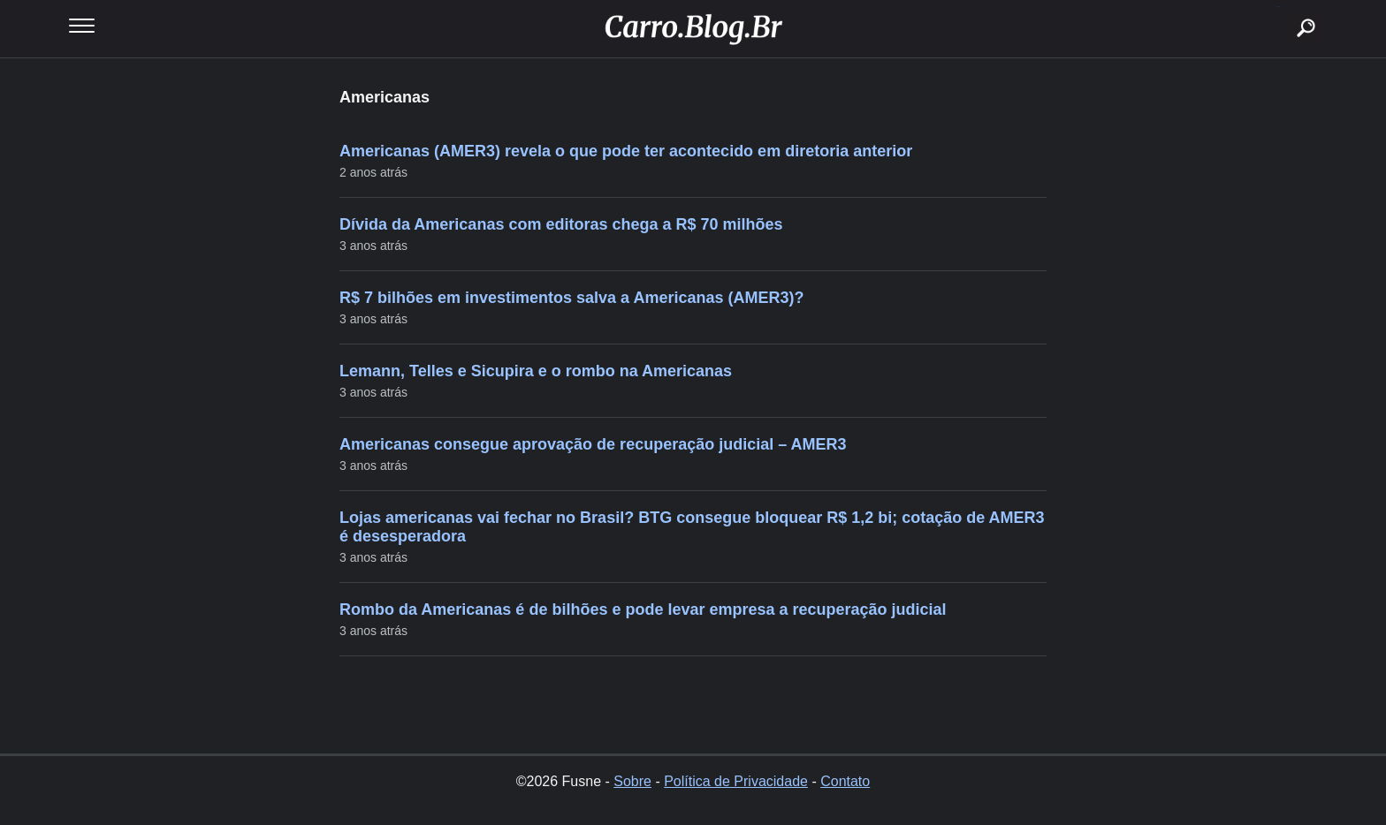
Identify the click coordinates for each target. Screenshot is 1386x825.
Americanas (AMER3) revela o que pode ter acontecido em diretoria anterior (625, 151)
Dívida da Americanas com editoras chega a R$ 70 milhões (561, 224)
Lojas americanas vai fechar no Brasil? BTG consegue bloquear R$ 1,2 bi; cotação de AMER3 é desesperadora (692, 527)
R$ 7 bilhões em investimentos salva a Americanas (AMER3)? (571, 298)
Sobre (632, 781)
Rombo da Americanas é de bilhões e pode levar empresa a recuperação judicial (643, 609)
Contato (845, 781)
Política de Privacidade (736, 781)
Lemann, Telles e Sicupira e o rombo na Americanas (535, 371)
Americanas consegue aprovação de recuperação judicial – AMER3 (593, 444)
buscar (1278, 6)
